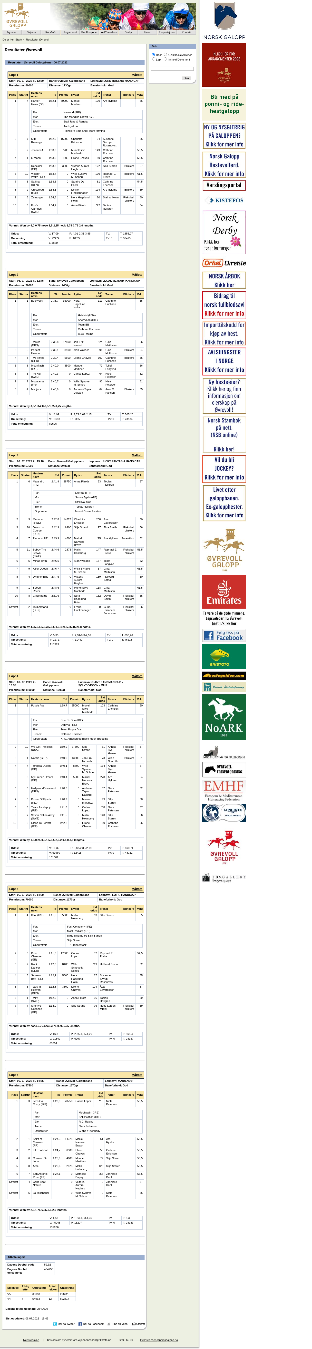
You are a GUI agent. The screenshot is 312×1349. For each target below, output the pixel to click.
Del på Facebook (93, 1323)
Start (18, 39)
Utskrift (140, 1323)
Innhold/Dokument (179, 59)
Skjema (31, 32)
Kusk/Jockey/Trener (180, 54)
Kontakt (186, 32)
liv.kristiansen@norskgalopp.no (159, 1340)
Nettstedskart (31, 1340)
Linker (147, 32)
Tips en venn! (120, 1323)
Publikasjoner (89, 32)
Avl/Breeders (109, 32)
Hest (159, 54)
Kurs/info (50, 32)
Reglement (70, 32)
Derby (128, 32)
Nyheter (12, 32)
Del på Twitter (66, 1323)
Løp (158, 59)
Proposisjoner (167, 32)
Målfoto (137, 75)
